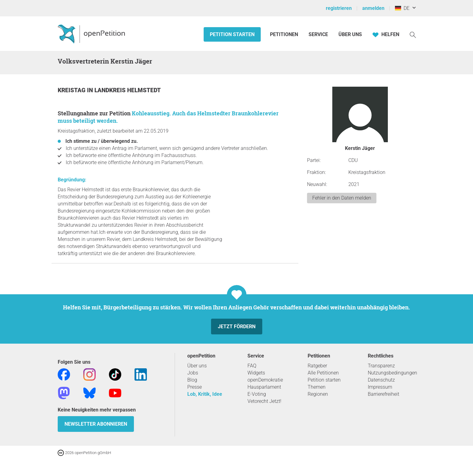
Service (318, 34)
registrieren (339, 8)
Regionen (318, 394)
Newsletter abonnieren (95, 424)
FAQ (251, 366)
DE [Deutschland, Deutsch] (402, 8)
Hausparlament (264, 387)
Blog (192, 380)
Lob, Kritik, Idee (204, 394)
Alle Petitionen (323, 373)
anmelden (373, 8)
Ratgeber (317, 366)
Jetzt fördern (236, 326)
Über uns (197, 366)
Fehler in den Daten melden (341, 198)
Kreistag (72, 90)
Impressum (380, 387)
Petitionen (284, 34)
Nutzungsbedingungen (392, 373)
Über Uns (350, 34)
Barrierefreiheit (383, 394)
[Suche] (413, 34)
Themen (317, 387)
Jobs (192, 373)
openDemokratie (265, 380)
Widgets (256, 373)
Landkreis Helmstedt (127, 90)
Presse (194, 387)
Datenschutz (381, 380)
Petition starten (232, 34)
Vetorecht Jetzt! (264, 401)
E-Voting (256, 394)
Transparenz (381, 366)
